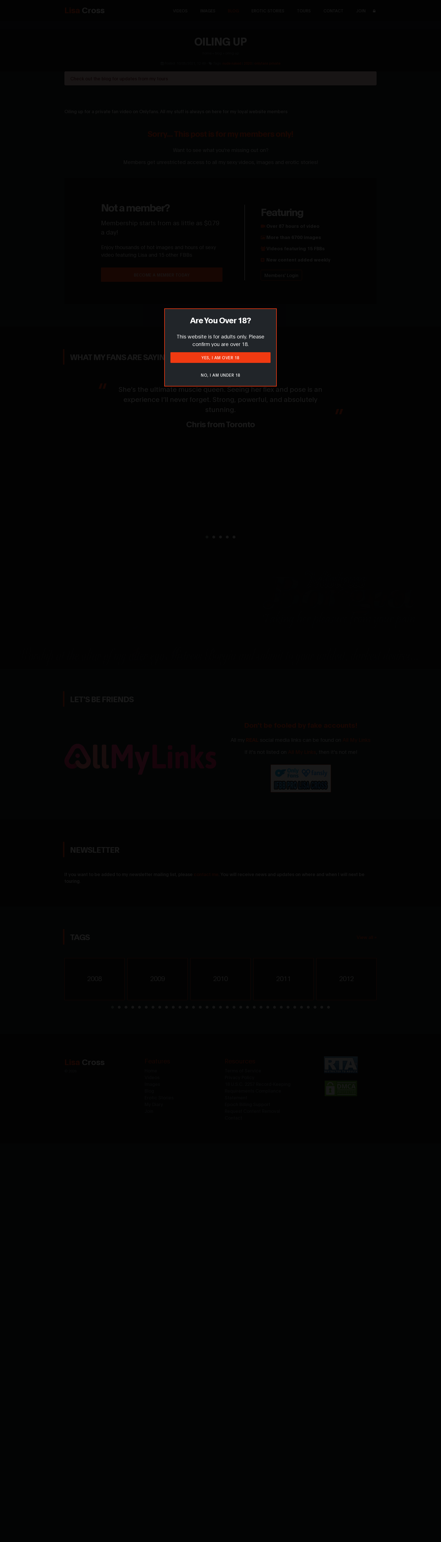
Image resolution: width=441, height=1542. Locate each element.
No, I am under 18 (220, 374)
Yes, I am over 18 (220, 357)
